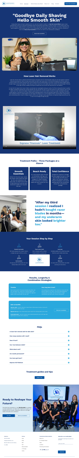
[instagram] (42, 450)
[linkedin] (46, 450)
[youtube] (44, 450)
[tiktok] (48, 450)
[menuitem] (21, 3)
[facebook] (40, 450)
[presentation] (66, 447)
